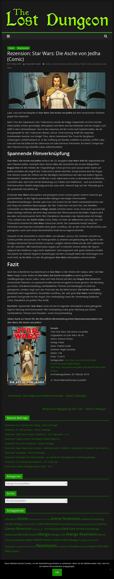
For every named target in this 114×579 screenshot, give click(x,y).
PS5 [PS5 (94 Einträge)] (34, 546)
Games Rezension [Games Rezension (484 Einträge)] (18, 528)
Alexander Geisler (33, 64)
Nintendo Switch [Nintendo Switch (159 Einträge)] (24, 540)
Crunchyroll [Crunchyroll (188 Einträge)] (66, 524)
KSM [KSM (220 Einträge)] (19, 534)
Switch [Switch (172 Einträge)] (15, 551)
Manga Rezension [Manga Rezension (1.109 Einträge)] (81, 534)
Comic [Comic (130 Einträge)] (26, 524)
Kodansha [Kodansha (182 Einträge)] (10, 534)
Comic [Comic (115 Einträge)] (33, 524)
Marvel (70, 64)
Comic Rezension (59, 64)
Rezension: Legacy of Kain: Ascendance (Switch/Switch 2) (32, 439)
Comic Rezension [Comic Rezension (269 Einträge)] (47, 524)
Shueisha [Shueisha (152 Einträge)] (74, 546)
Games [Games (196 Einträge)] (102, 524)
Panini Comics (86, 64)
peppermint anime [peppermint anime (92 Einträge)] (89, 540)
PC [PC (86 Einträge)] (79, 540)
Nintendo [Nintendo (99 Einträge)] (9, 540)
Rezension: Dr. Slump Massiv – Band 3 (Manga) (27, 429)
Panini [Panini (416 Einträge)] (38, 540)
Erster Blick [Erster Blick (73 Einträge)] (93, 524)
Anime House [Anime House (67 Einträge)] (34, 519)
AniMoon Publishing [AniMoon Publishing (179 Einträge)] (92, 519)
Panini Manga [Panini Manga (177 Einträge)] (69, 540)
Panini (76, 64)
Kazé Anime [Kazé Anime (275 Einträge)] (77, 529)
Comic (11, 48)
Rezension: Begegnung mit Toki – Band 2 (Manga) (75, 409)
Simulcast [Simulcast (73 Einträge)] (84, 546)
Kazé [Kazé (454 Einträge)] (64, 528)
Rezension (97, 64)
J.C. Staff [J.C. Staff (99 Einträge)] (44, 529)
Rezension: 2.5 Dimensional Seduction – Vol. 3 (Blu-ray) (31, 461)
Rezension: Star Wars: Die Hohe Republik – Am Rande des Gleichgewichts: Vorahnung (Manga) (50, 457)
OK (57, 572)
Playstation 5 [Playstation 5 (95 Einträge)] (11, 546)
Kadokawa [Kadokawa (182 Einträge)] (55, 529)
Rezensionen (23, 48)
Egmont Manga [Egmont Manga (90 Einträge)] (81, 524)
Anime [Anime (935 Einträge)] (23, 518)
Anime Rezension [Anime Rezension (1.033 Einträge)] (65, 518)
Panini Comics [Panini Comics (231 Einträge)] (52, 540)
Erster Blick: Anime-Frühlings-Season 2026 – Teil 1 (29, 466)
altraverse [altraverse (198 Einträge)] (11, 519)
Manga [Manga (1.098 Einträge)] (44, 534)
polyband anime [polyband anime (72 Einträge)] (24, 546)
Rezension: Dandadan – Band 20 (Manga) (25, 452)
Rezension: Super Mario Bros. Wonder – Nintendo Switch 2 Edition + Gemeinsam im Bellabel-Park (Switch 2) (57, 448)
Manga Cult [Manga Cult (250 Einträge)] (57, 534)
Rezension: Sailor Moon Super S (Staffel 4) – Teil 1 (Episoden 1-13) (37, 434)
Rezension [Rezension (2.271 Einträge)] (46, 546)
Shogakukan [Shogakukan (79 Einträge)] (62, 546)
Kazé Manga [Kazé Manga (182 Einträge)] (92, 529)
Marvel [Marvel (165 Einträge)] (101, 534)
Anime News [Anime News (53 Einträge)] (45, 519)
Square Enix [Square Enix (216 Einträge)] (95, 546)
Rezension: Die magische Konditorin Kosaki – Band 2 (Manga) (45, 395)
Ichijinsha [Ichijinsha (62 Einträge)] (36, 529)
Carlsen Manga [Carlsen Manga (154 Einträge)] (13, 524)
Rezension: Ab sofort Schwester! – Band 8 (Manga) (29, 443)
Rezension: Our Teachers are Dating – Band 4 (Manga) (31, 425)
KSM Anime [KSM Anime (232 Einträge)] (30, 534)
